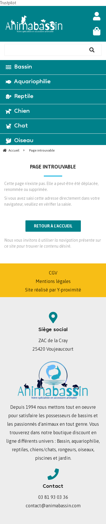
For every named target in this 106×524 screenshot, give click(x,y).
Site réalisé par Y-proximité (53, 289)
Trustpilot (8, 3)
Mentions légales (53, 281)
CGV (53, 272)
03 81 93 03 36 (53, 497)
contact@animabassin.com (53, 505)
